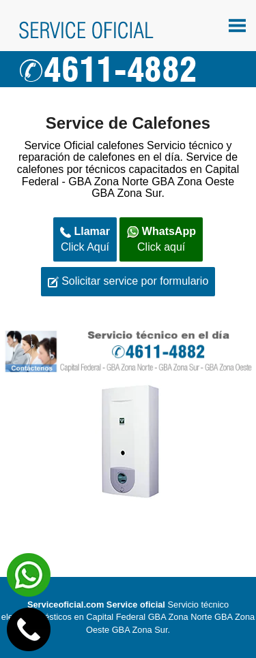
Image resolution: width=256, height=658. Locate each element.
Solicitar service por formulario (128, 281)
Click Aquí (85, 239)
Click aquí (161, 239)
